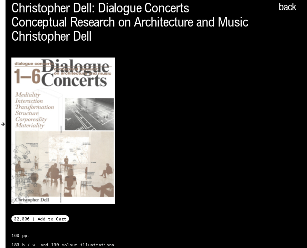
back (287, 8)
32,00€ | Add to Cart (40, 219)
